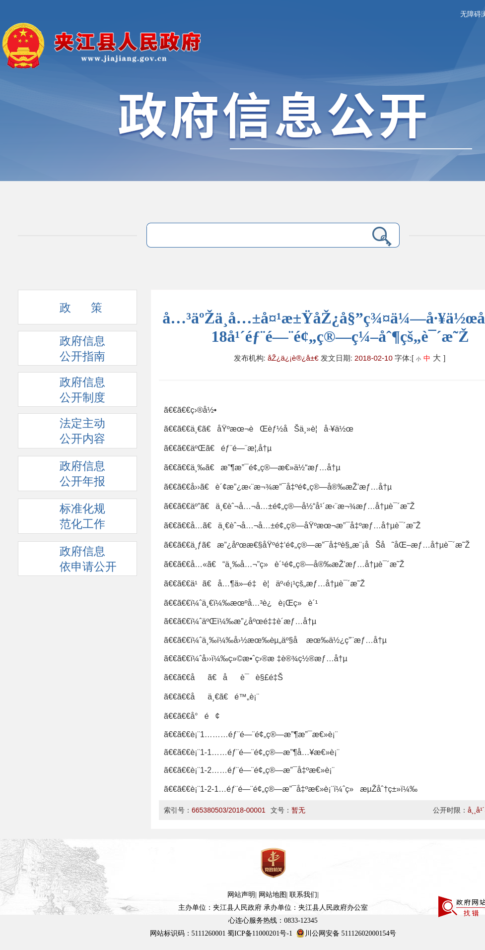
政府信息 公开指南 (66, 350)
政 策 (65, 310)
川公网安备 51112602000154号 (346, 933)
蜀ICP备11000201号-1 (259, 933)
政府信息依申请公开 (72, 560)
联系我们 (303, 894)
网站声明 (241, 894)
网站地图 (272, 894)
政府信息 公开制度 (66, 391)
